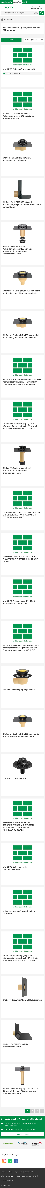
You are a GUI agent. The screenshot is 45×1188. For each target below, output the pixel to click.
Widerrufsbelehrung (7, 1176)
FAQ (34, 1176)
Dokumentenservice (24, 1176)
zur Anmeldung (23, 1134)
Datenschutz (29, 1172)
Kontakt (3, 1172)
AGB (10, 1172)
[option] (8, 1143)
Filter (11, 40)
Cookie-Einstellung (7, 1180)
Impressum (18, 1172)
